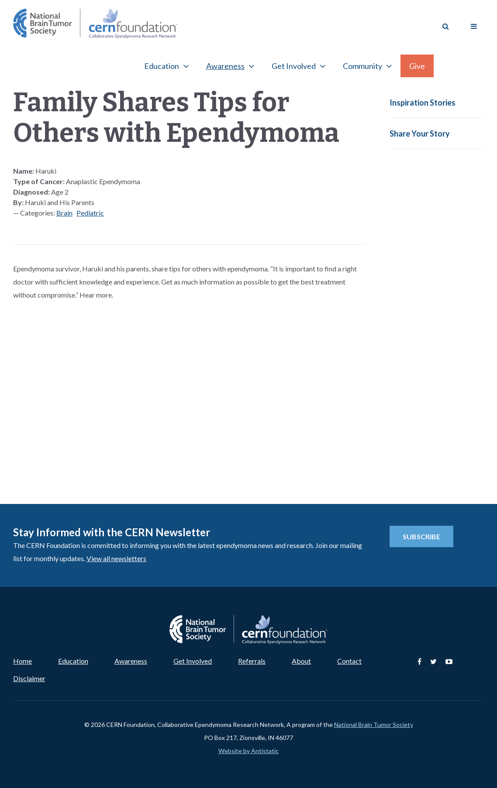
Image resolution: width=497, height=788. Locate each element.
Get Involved (294, 66)
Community (362, 66)
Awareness (225, 66)
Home (22, 661)
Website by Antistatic (248, 750)
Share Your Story (420, 133)
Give (417, 66)
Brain (64, 213)
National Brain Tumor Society (373, 724)
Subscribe (421, 536)
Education (161, 66)
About (301, 661)
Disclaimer (29, 678)
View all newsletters (116, 558)
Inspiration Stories (423, 102)
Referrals (252, 661)
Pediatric (90, 213)
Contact (349, 661)
